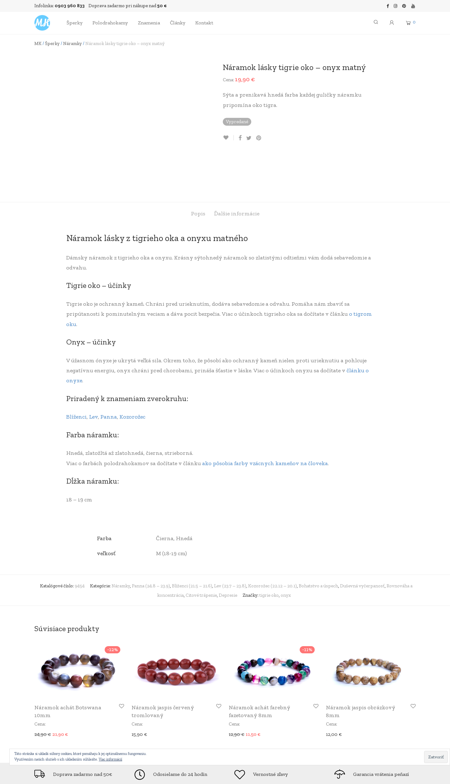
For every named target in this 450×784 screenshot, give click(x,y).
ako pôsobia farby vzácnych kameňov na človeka (265, 420)
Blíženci (76, 374)
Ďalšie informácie (236, 171)
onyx (286, 552)
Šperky (74, 23)
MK (38, 43)
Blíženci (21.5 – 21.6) (192, 543)
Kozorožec (132, 374)
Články (177, 23)
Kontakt (204, 23)
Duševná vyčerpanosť (362, 543)
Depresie (228, 552)
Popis (198, 171)
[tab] (198, 171)
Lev (93, 374)
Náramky (72, 43)
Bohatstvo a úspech (318, 543)
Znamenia (149, 23)
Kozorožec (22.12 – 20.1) (272, 543)
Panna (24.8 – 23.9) (151, 543)
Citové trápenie (201, 552)
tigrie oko (269, 552)
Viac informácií (110, 759)
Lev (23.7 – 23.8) (230, 543)
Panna (108, 374)
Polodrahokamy (110, 23)
